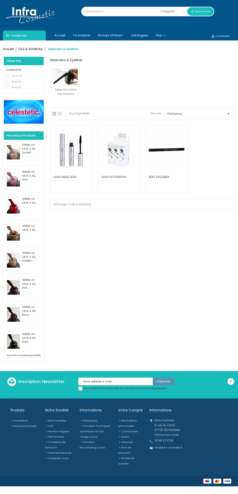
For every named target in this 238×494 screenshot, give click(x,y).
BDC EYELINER (159, 184)
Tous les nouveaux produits (24, 364)
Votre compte (130, 417)
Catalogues (139, 43)
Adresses (127, 450)
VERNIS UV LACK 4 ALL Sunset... (29, 156)
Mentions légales (58, 439)
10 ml (16, 89)
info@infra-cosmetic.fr (169, 455)
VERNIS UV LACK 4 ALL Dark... (29, 345)
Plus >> (161, 43)
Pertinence (199, 121)
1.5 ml (16, 83)
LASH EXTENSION (113, 184)
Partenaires (90, 428)
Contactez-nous (58, 466)
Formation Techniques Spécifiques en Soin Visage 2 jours (95, 439)
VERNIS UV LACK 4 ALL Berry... (29, 318)
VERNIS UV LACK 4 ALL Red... (29, 291)
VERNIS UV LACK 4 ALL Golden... (29, 264)
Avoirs (125, 444)
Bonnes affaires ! (110, 43)
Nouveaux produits (25, 434)
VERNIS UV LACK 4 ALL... (30, 208)
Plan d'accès (56, 444)
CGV (51, 434)
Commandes (129, 439)
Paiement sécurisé (59, 460)
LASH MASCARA (64, 184)
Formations (81, 43)
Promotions (20, 428)
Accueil (59, 43)
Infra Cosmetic (57, 428)
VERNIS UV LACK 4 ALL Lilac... (29, 183)
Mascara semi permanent (65, 99)
